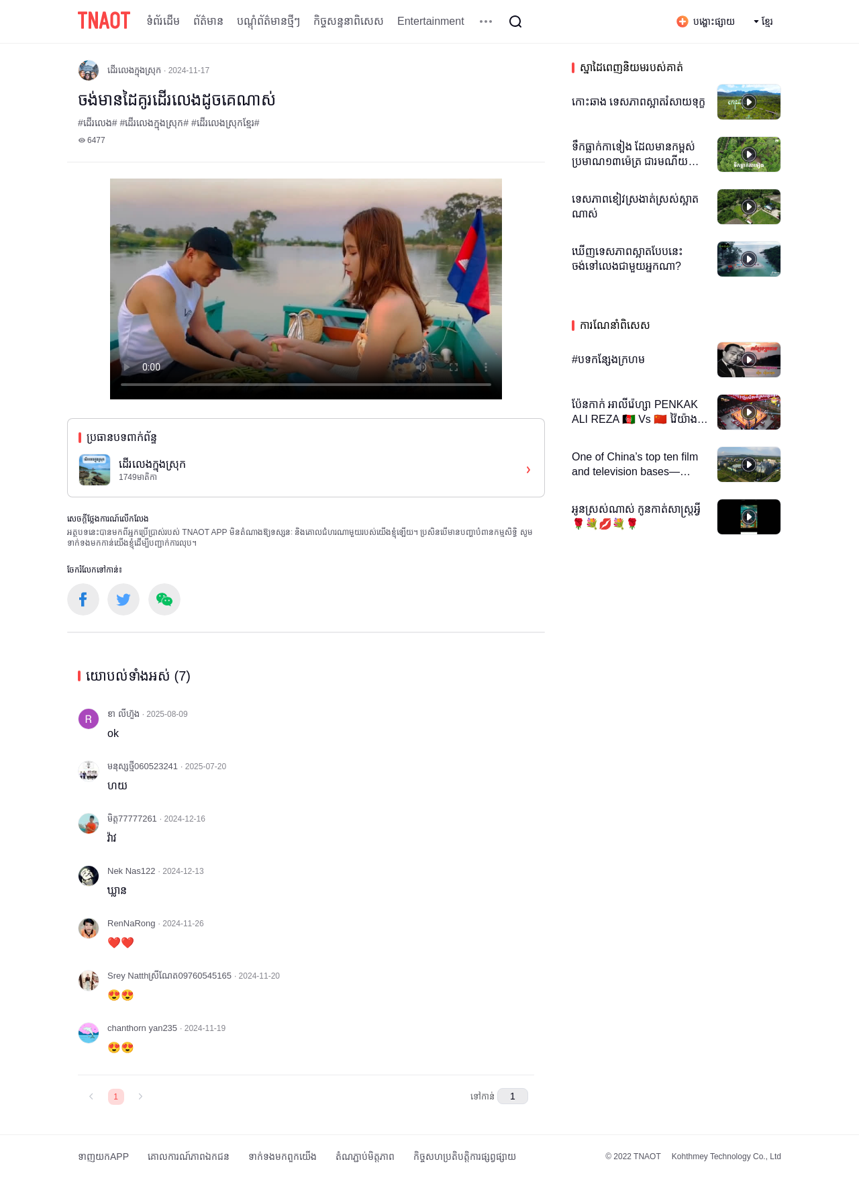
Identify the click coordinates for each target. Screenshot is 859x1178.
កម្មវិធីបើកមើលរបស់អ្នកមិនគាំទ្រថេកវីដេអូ (306, 289)
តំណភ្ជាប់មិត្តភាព (365, 1156)
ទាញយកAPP (103, 1156)
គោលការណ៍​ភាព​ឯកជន (189, 1156)
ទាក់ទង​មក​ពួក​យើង (282, 1156)
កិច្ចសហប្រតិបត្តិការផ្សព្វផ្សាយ (464, 1156)
